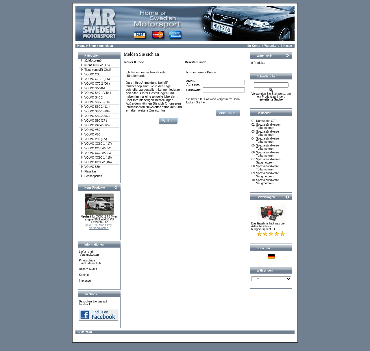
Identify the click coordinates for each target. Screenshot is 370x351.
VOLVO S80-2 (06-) (95, 116)
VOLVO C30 (90, 74)
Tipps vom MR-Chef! (95, 69)
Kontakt (84, 274)
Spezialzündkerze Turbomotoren (267, 133)
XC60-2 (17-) (95, 65)
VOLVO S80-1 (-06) (95, 111)
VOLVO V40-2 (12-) (95, 125)
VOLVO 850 (90, 166)
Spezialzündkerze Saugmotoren (267, 175)
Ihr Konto (253, 45)
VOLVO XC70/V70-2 (95, 148)
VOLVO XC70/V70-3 (95, 153)
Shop (92, 45)
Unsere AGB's (88, 269)
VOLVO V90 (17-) (93, 139)
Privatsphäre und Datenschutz (90, 262)
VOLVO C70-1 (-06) (95, 79)
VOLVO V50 (90, 129)
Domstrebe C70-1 (267, 120)
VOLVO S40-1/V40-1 (95, 92)
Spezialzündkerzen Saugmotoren (268, 161)
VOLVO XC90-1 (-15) (96, 157)
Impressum (86, 280)
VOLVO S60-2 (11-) (95, 106)
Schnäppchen (91, 176)
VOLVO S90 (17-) (93, 120)
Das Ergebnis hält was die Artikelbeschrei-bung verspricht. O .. (268, 226)
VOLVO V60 (90, 134)
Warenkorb (271, 45)
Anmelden (106, 45)
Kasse (287, 45)
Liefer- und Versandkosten (89, 253)
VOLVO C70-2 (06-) (95, 83)
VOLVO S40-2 (91, 97)
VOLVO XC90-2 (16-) (96, 162)
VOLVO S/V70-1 (93, 88)
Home (81, 45)
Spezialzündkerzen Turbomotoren (268, 126)
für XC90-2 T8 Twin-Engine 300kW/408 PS (99, 218)
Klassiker (88, 171)
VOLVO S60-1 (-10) (95, 102)
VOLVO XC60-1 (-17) (96, 143)
